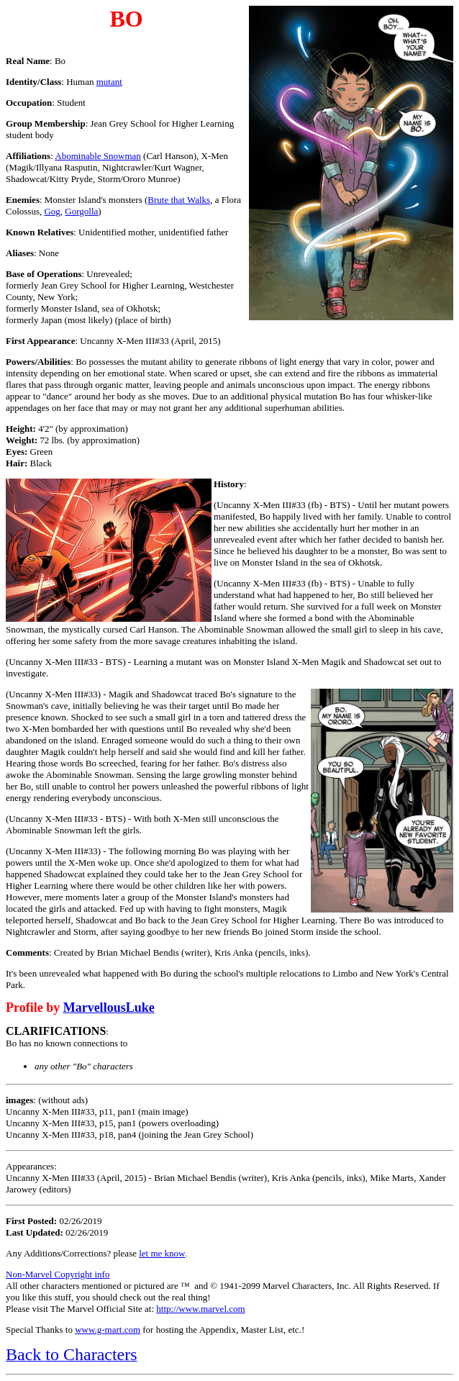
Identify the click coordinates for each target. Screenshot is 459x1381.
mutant (109, 81)
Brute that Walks (178, 199)
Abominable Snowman (98, 155)
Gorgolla (81, 211)
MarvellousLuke (109, 1007)
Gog (52, 211)
